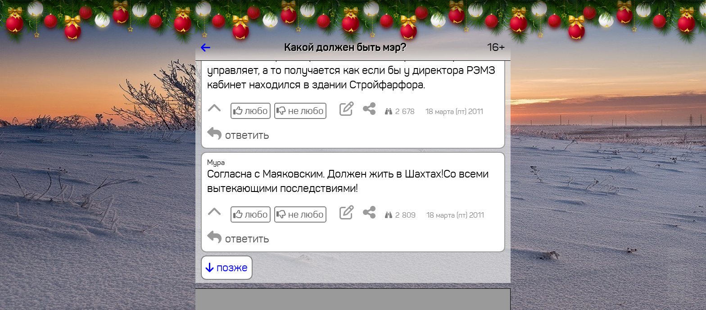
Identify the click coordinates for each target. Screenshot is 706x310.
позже (227, 267)
